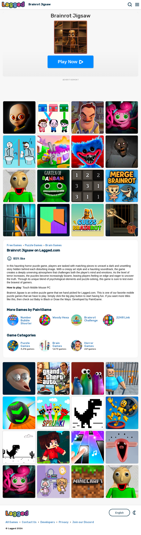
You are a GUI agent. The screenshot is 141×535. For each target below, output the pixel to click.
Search (130, 4)
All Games (12, 522)
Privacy (63, 522)
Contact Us (29, 522)
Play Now (67, 61)
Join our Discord (83, 522)
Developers (47, 522)
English (119, 512)
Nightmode (134, 512)
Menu (137, 4)
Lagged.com (17, 513)
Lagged (14, 4)
